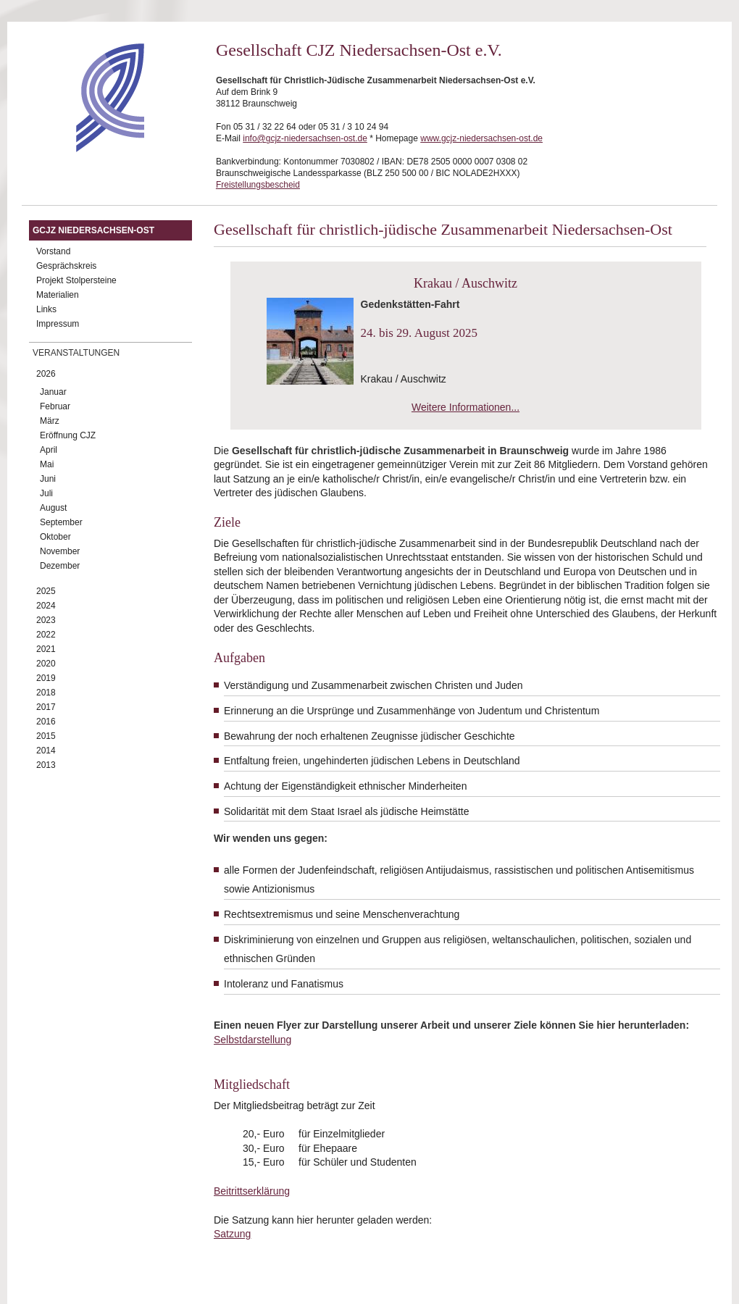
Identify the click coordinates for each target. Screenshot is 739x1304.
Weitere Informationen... (465, 407)
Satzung (232, 1234)
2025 (46, 591)
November (60, 551)
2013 (46, 765)
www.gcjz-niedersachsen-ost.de (481, 138)
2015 (46, 736)
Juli (46, 493)
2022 (46, 635)
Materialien (57, 295)
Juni (48, 479)
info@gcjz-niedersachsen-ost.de (305, 138)
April (48, 450)
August (53, 508)
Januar (53, 392)
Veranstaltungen (76, 353)
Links (46, 309)
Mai (47, 464)
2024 (46, 606)
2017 (46, 707)
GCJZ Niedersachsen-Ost (93, 230)
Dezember (60, 566)
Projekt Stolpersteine (76, 280)
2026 (46, 374)
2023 (46, 620)
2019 (46, 678)
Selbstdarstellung (252, 1039)
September (61, 522)
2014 (46, 750)
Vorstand (53, 251)
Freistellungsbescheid (258, 185)
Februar (55, 406)
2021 (46, 649)
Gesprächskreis (66, 266)
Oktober (55, 537)
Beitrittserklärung (252, 1191)
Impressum (57, 324)
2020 (46, 664)
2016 (46, 721)
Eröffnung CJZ (68, 435)
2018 (46, 692)
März (49, 421)
